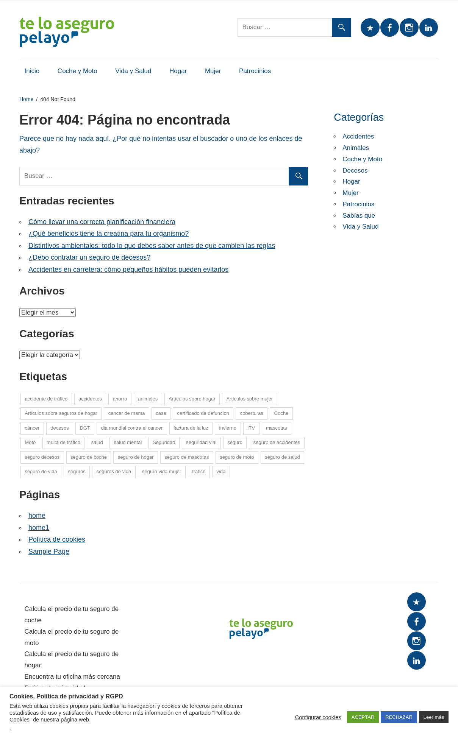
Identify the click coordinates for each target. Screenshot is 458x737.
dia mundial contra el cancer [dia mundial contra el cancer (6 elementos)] (132, 428)
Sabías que (358, 215)
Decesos (354, 170)
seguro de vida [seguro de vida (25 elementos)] (41, 471)
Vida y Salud (133, 71)
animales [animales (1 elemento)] (148, 399)
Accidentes (358, 136)
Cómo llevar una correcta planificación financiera (101, 222)
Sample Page (48, 551)
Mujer (213, 71)
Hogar (178, 71)
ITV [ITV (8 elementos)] (251, 428)
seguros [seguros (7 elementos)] (76, 471)
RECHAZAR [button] (399, 717)
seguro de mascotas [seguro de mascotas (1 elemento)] (186, 457)
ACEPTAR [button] (363, 717)
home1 (38, 527)
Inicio (32, 71)
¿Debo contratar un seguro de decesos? (89, 257)
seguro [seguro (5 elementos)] (234, 442)
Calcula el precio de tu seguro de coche (72, 614)
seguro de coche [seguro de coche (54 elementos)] (88, 457)
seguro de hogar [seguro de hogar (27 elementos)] (136, 457)
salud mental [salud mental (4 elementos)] (128, 442)
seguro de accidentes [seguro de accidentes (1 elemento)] (276, 442)
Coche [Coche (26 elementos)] (281, 413)
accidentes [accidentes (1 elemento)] (90, 399)
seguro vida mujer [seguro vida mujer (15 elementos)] (161, 471)
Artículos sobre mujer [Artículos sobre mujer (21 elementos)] (249, 399)
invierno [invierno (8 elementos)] (228, 428)
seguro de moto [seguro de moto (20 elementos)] (237, 457)
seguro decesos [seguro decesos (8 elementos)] (42, 457)
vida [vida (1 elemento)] (220, 471)
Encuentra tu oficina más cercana (72, 676)
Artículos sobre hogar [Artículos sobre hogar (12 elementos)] (192, 399)
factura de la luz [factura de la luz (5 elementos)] (191, 428)
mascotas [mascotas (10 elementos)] (276, 428)
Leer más (434, 717)
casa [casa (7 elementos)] (161, 413)
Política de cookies (56, 539)
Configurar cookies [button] (318, 717)
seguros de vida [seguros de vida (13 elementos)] (113, 471)
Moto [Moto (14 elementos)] (30, 442)
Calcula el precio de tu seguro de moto (72, 637)
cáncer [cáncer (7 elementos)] (32, 428)
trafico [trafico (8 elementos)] (198, 471)
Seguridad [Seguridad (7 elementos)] (164, 442)
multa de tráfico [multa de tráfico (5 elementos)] (63, 442)
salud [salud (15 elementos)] (97, 442)
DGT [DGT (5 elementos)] (85, 428)
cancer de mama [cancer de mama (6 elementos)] (126, 413)
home (36, 515)
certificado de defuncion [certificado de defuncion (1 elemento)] (203, 413)
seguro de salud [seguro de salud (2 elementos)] (282, 457)
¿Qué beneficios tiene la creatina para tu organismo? (108, 233)
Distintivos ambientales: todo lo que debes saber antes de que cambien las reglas (151, 245)
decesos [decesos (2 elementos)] (59, 428)
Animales (355, 147)
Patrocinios (255, 71)
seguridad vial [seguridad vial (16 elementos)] (201, 442)
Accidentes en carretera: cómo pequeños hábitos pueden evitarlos (128, 269)
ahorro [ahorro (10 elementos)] (120, 399)
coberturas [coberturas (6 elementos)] (251, 413)
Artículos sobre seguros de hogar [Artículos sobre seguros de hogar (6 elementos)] (61, 413)
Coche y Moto (77, 71)
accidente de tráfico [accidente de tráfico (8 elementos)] (46, 399)
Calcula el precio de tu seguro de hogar (72, 659)
